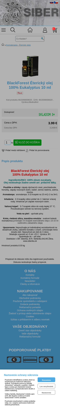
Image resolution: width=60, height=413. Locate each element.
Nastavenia (46, 393)
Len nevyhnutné (46, 386)
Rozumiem (46, 380)
